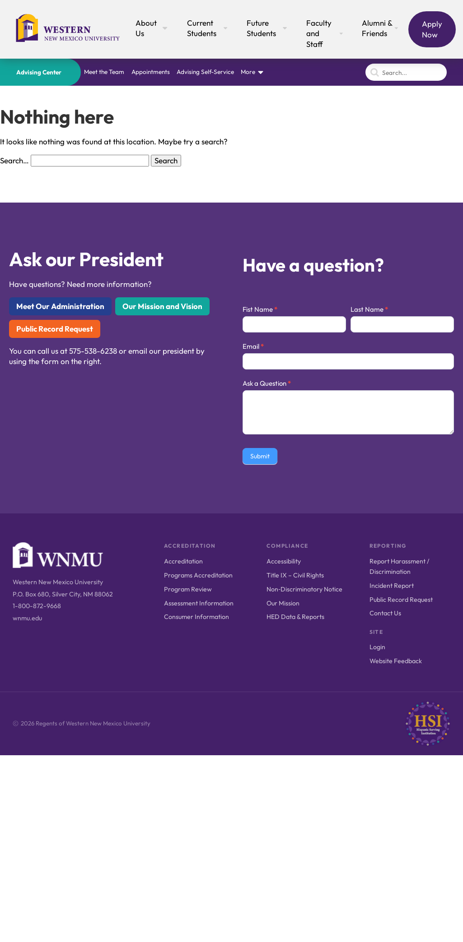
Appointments (150, 72)
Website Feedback (395, 661)
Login (377, 647)
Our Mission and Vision (162, 306)
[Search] (406, 72)
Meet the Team (104, 72)
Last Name (369, 309)
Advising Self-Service (205, 72)
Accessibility (284, 561)
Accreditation (183, 561)
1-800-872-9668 (37, 606)
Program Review (188, 589)
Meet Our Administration (60, 306)
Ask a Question (267, 383)
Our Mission (283, 603)
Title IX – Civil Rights (295, 575)
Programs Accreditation (198, 575)
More (248, 72)
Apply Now (432, 29)
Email (253, 346)
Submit (260, 456)
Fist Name (260, 309)
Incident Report (391, 586)
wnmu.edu (27, 618)
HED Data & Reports (295, 617)
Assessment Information (199, 603)
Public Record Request (54, 328)
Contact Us (385, 613)
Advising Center (38, 72)
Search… (14, 160)
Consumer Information (196, 617)
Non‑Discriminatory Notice (304, 589)
